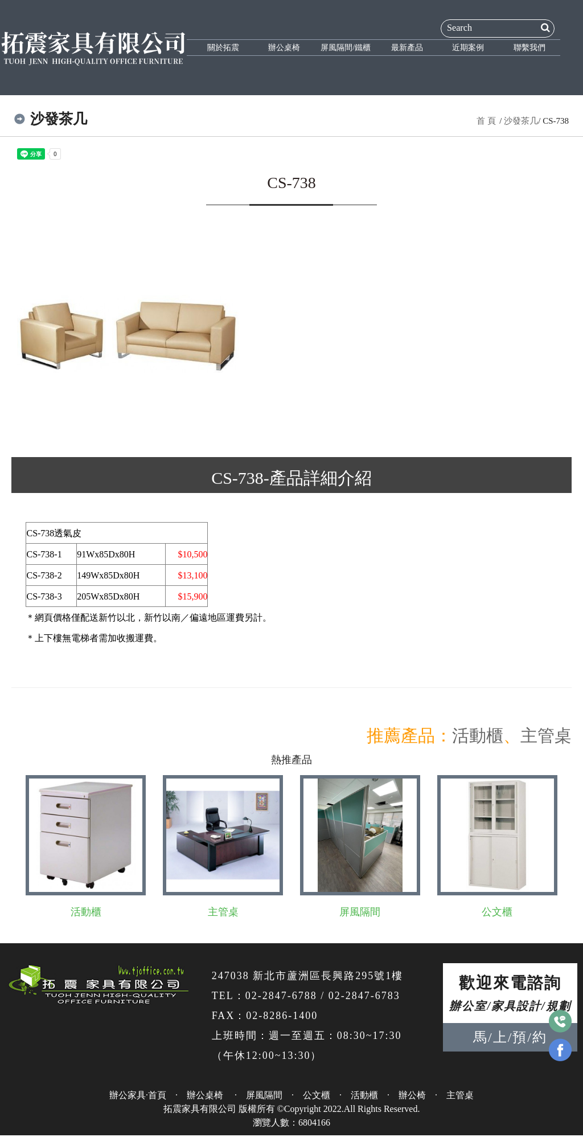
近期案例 (468, 47)
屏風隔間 (359, 912)
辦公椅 (412, 1095)
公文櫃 (497, 912)
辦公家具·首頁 (137, 1095)
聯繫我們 (529, 47)
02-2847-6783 (364, 995)
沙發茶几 (521, 120)
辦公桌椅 (284, 47)
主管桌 (546, 735)
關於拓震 (223, 47)
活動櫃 (477, 735)
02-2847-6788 (281, 995)
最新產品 (407, 47)
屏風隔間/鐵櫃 (346, 47)
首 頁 (486, 120)
